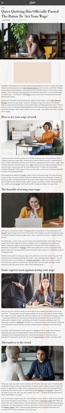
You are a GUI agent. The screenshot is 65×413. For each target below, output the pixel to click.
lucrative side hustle (33, 260)
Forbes (36, 330)
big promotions (39, 337)
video (31, 165)
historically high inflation (30, 88)
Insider (24, 175)
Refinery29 (20, 322)
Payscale (50, 390)
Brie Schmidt (6, 20)
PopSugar (23, 248)
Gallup (28, 95)
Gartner (18, 184)
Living (3, 7)
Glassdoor (41, 390)
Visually (3, 233)
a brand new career (46, 401)
